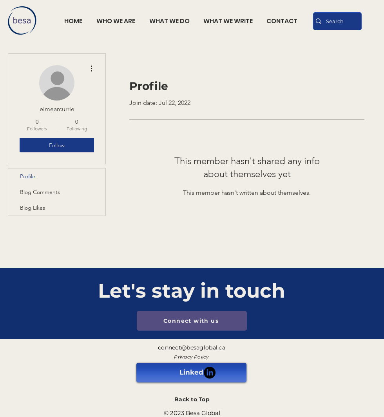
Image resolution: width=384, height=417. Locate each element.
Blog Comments (40, 192)
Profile (27, 176)
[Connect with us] (192, 321)
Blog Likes (32, 207)
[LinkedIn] (210, 373)
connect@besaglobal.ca (191, 347)
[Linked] (191, 372)
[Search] (335, 21)
